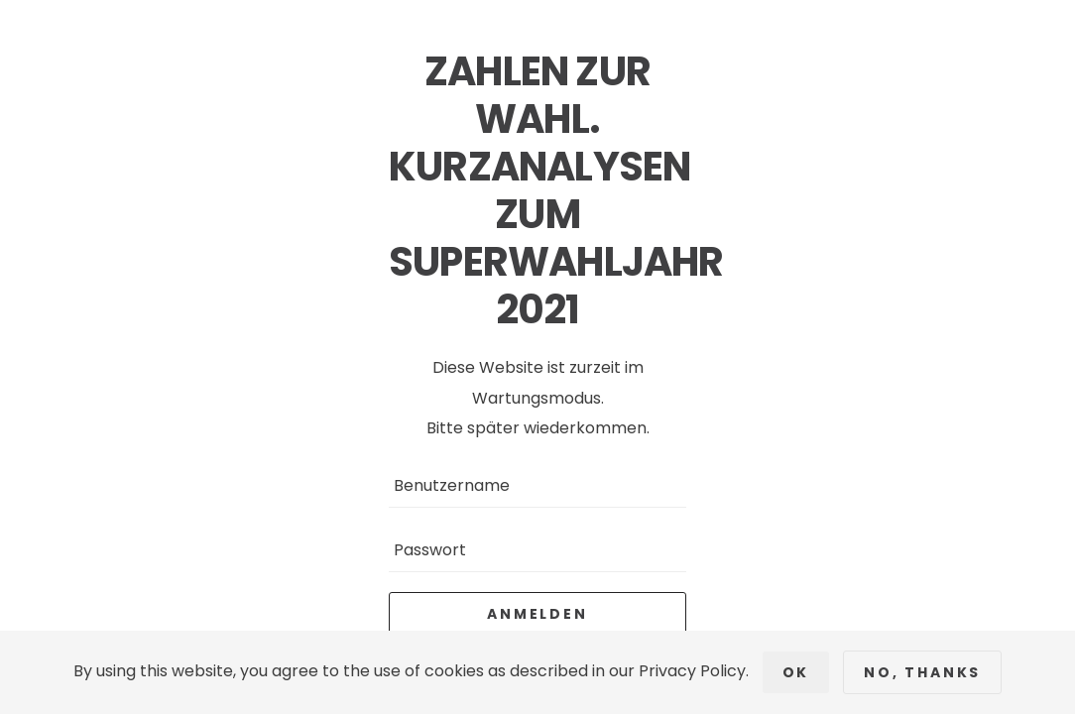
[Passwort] (537, 550)
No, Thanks (922, 672)
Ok (796, 672)
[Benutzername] (537, 485)
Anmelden (537, 614)
